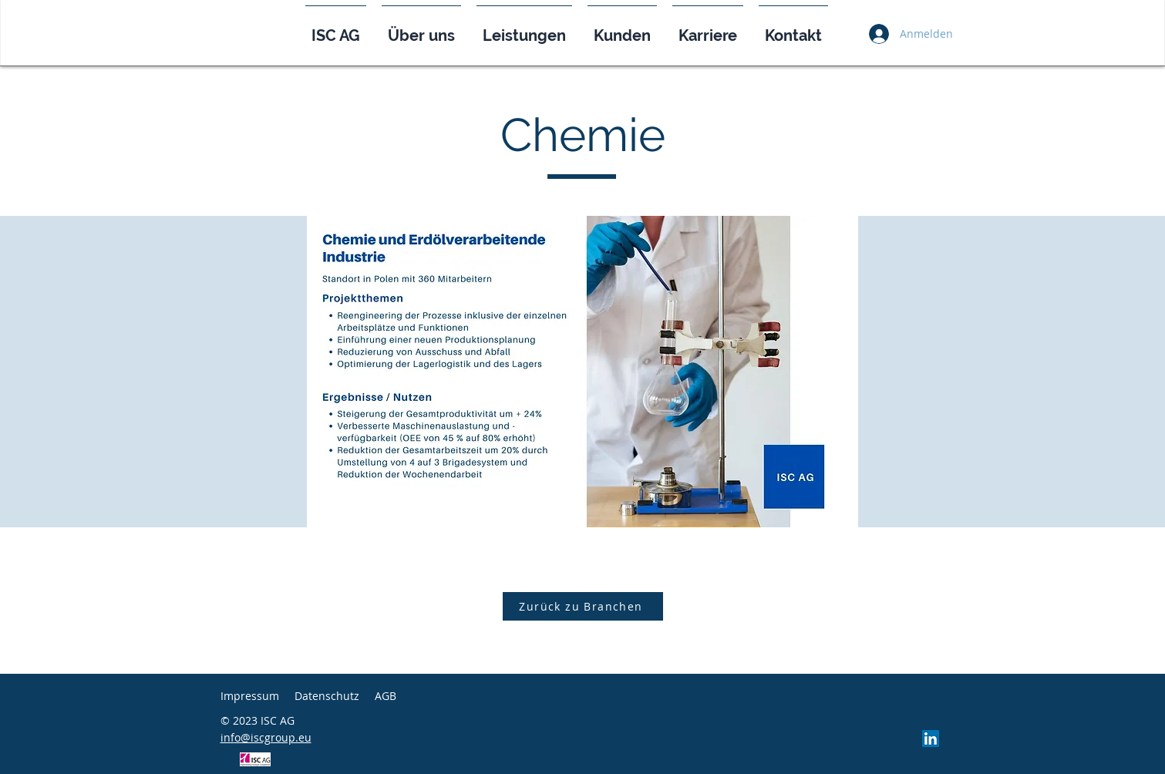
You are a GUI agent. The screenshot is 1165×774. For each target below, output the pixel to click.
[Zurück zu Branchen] (583, 606)
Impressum (250, 695)
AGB (385, 695)
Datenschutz (327, 695)
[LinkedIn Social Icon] (930, 738)
